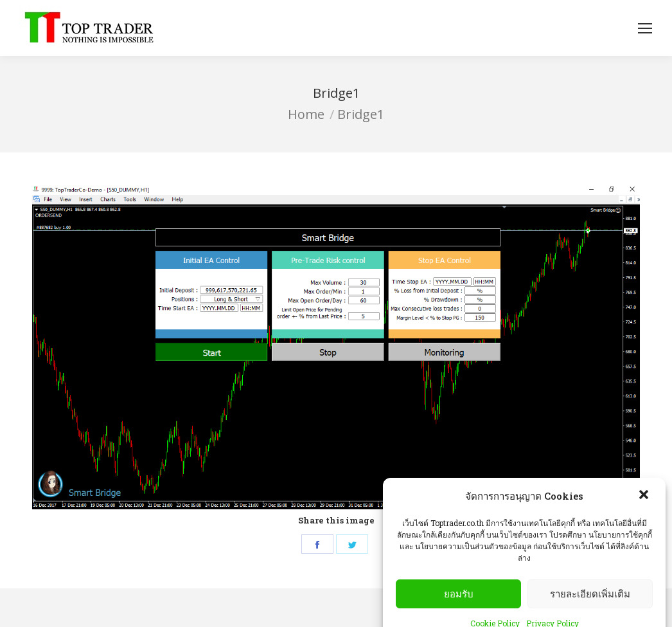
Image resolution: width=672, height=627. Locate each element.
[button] (645, 508)
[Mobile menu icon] (645, 28)
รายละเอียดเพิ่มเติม (590, 605)
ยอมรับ (458, 605)
